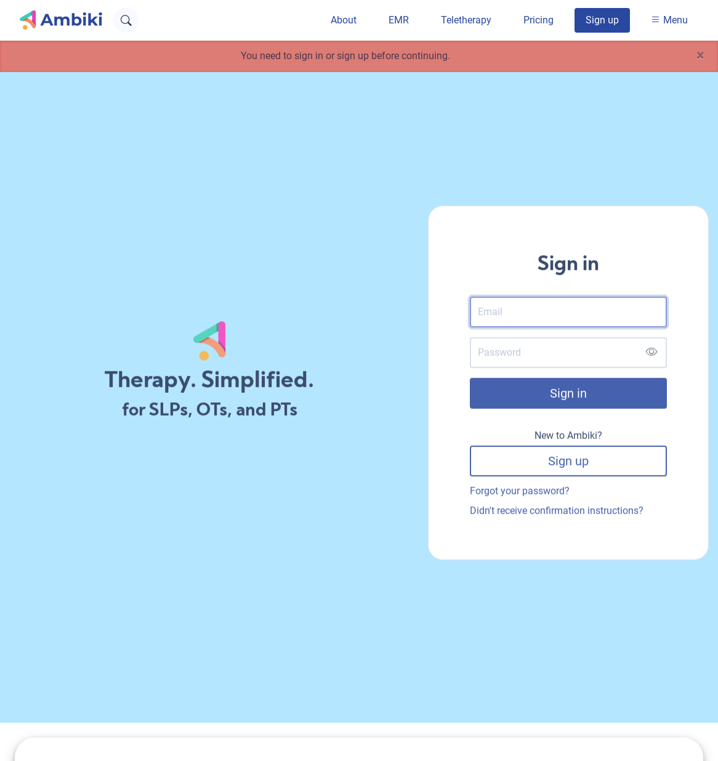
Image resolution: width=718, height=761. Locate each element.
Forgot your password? (520, 492)
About (344, 20)
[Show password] (651, 354)
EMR (399, 20)
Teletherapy (466, 20)
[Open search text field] (126, 20)
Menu (669, 20)
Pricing (538, 20)
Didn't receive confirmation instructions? (556, 512)
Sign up (602, 20)
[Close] (700, 56)
